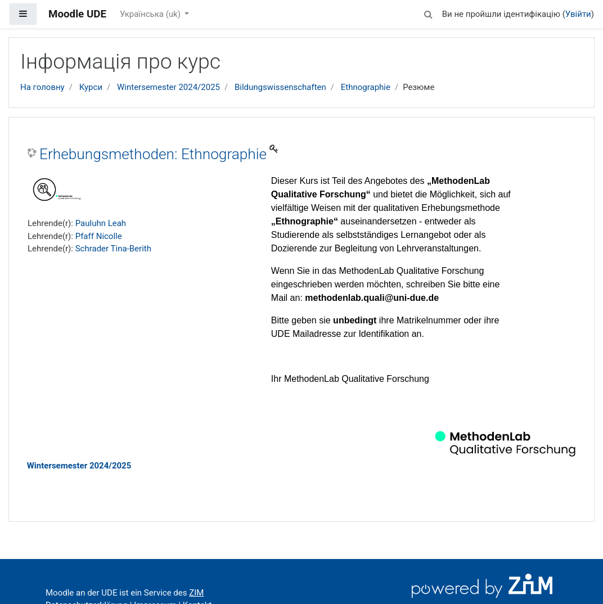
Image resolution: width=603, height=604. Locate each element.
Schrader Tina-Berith (113, 249)
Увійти (578, 14)
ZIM (196, 593)
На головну (42, 87)
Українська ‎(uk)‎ (151, 14)
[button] (428, 12)
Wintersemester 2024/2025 (168, 87)
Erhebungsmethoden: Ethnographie (153, 154)
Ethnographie (365, 87)
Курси (90, 87)
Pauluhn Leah (100, 223)
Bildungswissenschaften (280, 87)
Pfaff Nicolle (98, 236)
